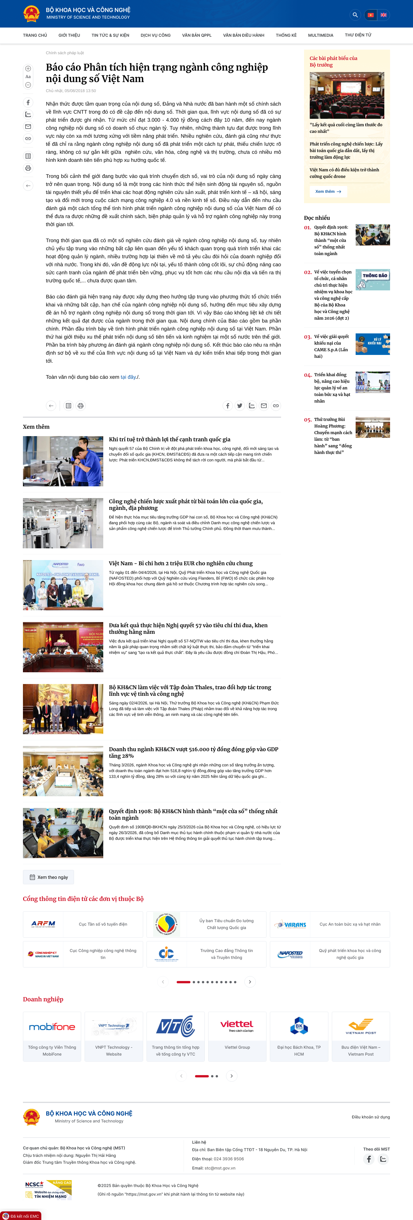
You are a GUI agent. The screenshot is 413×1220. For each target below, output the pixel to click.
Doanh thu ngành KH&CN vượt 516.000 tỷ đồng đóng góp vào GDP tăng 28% (193, 752)
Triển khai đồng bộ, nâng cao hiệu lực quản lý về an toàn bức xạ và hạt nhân (332, 388)
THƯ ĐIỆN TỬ (358, 35)
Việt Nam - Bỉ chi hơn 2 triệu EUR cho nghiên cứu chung (181, 563)
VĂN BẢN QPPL (197, 35)
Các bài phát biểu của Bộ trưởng (333, 62)
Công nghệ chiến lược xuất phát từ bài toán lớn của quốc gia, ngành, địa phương (186, 504)
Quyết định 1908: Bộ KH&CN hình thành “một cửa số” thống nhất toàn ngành (193, 814)
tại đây (127, 377)
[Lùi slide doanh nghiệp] (181, 1076)
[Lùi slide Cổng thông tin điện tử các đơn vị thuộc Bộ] (163, 982)
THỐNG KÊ (286, 35)
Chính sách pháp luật (65, 52)
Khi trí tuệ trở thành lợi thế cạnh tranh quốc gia (170, 439)
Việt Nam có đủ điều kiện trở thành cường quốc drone (344, 173)
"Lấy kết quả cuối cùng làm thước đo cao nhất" (346, 128)
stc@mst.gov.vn (219, 1168)
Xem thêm (328, 191)
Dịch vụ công (156, 35)
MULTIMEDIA (321, 35)
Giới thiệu (69, 35)
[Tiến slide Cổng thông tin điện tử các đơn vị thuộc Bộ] (250, 982)
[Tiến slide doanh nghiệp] (231, 1076)
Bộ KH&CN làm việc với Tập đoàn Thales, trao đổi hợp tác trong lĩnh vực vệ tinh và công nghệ (190, 690)
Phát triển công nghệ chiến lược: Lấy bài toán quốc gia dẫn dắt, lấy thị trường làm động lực (346, 150)
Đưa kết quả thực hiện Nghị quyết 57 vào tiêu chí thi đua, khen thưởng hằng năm (188, 628)
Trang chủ (35, 35)
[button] (183, 982)
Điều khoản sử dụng (371, 1117)
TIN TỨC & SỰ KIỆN (110, 35)
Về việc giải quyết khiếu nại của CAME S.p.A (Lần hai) (331, 346)
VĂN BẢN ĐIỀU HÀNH (243, 35)
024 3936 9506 (229, 1159)
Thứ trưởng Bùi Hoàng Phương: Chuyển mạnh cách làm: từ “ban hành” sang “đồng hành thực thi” (333, 436)
